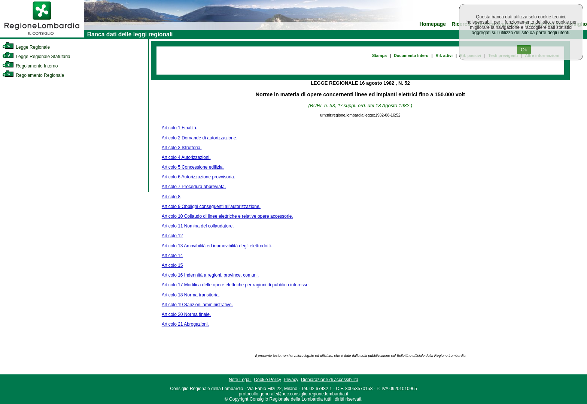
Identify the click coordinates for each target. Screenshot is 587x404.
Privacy (291, 379)
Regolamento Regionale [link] (33, 75)
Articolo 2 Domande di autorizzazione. (199, 138)
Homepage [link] (432, 24)
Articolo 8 (171, 196)
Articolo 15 (172, 265)
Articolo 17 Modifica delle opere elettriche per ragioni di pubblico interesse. (236, 284)
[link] (42, 36)
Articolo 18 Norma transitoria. (191, 295)
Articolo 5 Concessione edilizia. (193, 167)
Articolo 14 (172, 255)
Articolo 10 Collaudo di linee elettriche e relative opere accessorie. (227, 216)
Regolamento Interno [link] (30, 66)
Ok (524, 49)
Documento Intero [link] (411, 55)
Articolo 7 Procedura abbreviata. (194, 186)
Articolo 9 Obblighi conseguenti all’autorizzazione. (211, 206)
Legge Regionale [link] (26, 47)
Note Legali (240, 379)
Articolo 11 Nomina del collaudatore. (198, 226)
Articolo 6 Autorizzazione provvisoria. (198, 177)
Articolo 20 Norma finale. (186, 314)
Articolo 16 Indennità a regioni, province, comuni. (210, 275)
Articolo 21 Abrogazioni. (185, 324)
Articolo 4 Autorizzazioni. (186, 157)
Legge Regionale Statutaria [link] (36, 56)
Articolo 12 (172, 235)
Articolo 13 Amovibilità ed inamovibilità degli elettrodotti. (217, 245)
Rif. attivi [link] (444, 55)
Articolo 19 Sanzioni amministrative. (197, 304)
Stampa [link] (379, 55)
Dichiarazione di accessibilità (329, 379)
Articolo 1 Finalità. (179, 127)
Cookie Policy (267, 379)
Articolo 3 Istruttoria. (182, 147)
